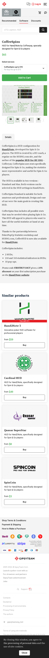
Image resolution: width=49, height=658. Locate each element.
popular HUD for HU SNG (29, 160)
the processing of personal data (20, 643)
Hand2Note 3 (12, 325)
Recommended (9, 21)
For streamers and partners (15, 574)
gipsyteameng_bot (13, 622)
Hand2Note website (19, 274)
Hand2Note (8, 149)
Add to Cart (24, 77)
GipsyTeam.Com (21, 567)
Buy (24, 345)
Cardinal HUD (13, 378)
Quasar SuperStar (15, 430)
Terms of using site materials (15, 631)
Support (22, 589)
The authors (8, 614)
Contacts (6, 598)
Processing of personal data (14, 606)
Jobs (5, 581)
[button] (5, 120)
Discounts (36, 21)
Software (23, 21)
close (24, 653)
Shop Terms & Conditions (14, 520)
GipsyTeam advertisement (14, 578)
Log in (36, 4)
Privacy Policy (8, 610)
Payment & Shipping (11, 524)
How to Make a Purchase (14, 528)
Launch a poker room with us (15, 571)
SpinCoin (10, 482)
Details (8, 137)
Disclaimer (7, 602)
